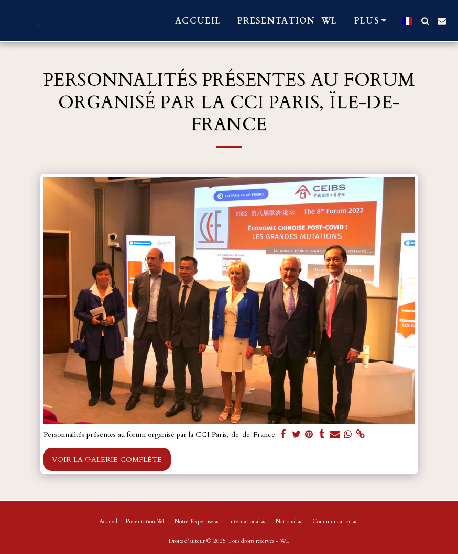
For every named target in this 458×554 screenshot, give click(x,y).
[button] (425, 21)
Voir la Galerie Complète (107, 460)
